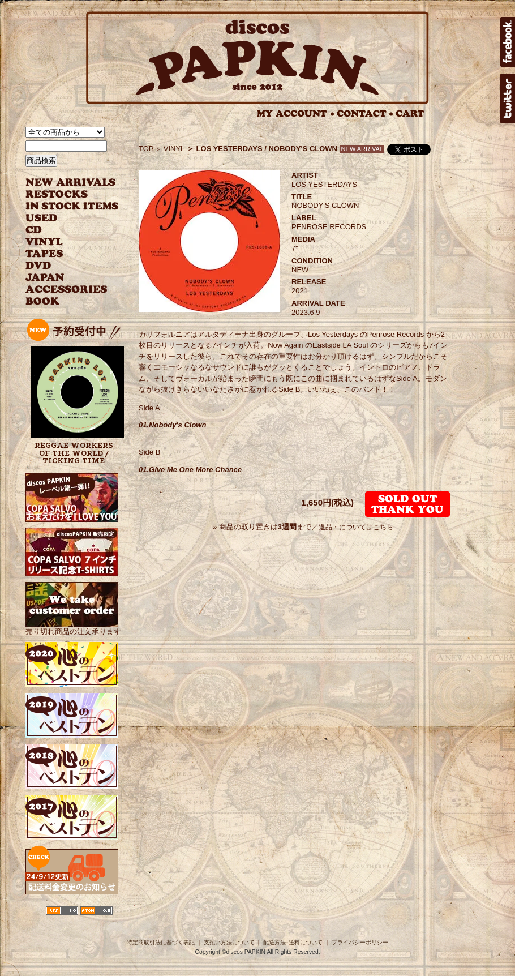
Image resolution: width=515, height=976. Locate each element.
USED (63, 218)
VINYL (45, 242)
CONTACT (365, 113)
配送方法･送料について (293, 942)
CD (33, 230)
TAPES (44, 254)
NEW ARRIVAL (70, 182)
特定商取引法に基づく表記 (161, 942)
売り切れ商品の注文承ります (73, 627)
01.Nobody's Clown (172, 425)
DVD (38, 266)
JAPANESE (63, 277)
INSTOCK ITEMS (71, 206)
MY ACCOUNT (295, 113)
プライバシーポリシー (360, 942)
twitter (507, 98)
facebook (507, 42)
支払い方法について (229, 942)
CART (410, 113)
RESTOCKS (63, 194)
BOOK (43, 301)
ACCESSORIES (66, 289)
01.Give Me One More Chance (190, 469)
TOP (146, 148)
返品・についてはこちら (356, 527)
